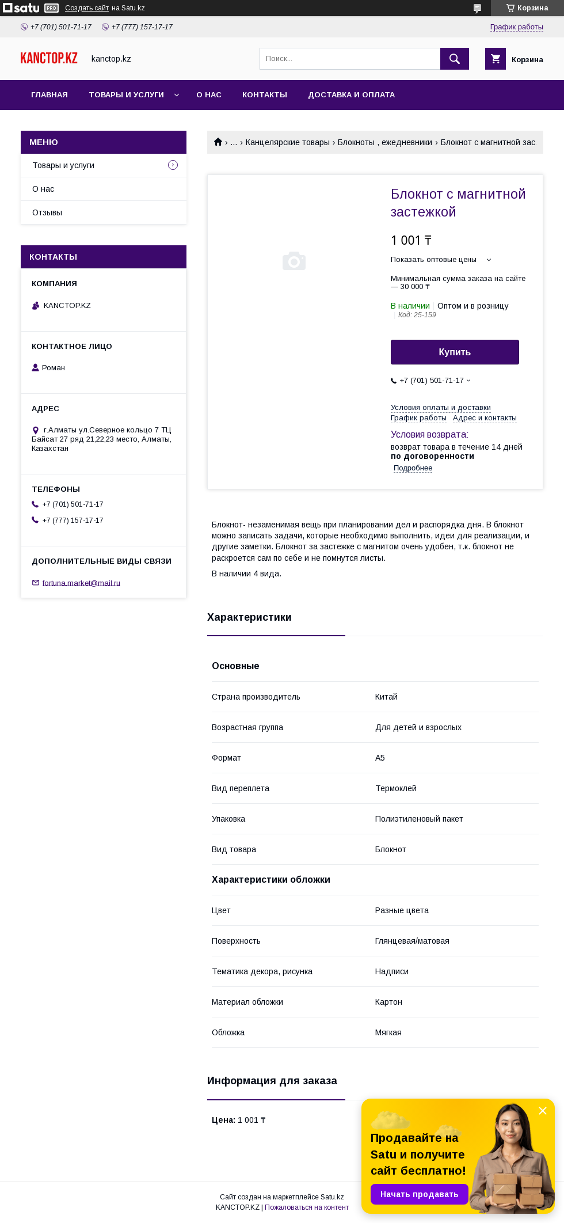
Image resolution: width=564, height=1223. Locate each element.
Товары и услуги (126, 94)
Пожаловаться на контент (307, 1207)
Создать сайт (87, 8)
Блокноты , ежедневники (385, 142)
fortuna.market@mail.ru (81, 582)
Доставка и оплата (351, 94)
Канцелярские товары (288, 142)
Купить (455, 352)
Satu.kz (332, 1197)
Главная (49, 94)
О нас (209, 94)
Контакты (264, 94)
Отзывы (47, 212)
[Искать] (454, 59)
